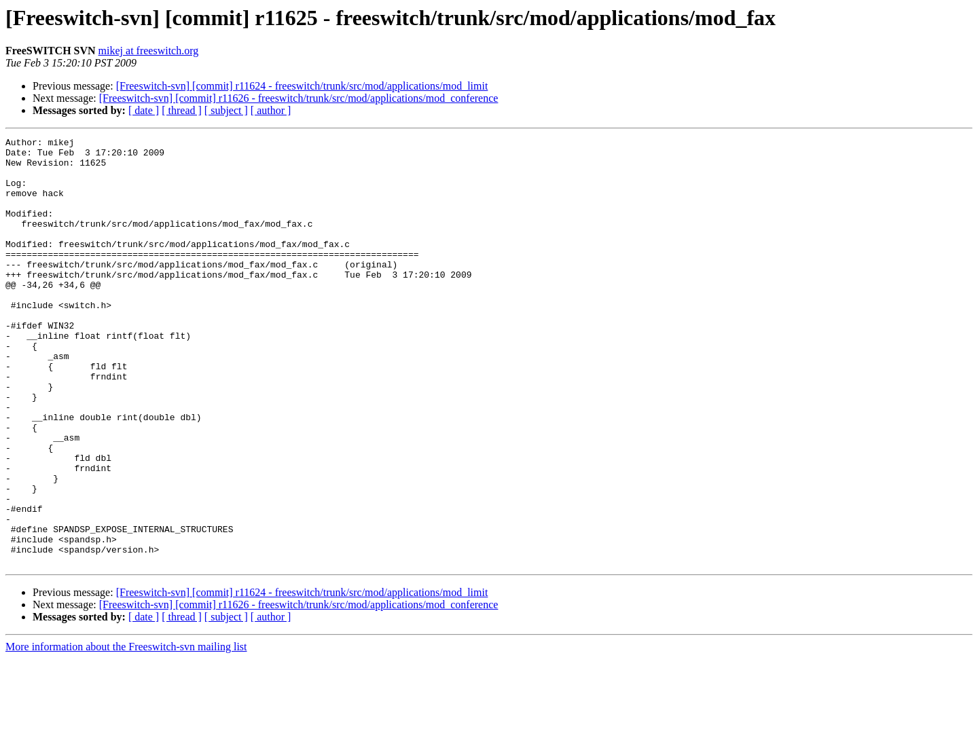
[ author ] (271, 110)
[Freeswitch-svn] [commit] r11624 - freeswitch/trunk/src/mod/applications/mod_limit (302, 86)
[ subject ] (226, 110)
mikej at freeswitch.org (148, 50)
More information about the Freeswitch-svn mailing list (126, 732)
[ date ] (143, 110)
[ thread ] (182, 110)
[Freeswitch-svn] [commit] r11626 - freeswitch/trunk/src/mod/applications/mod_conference (299, 98)
